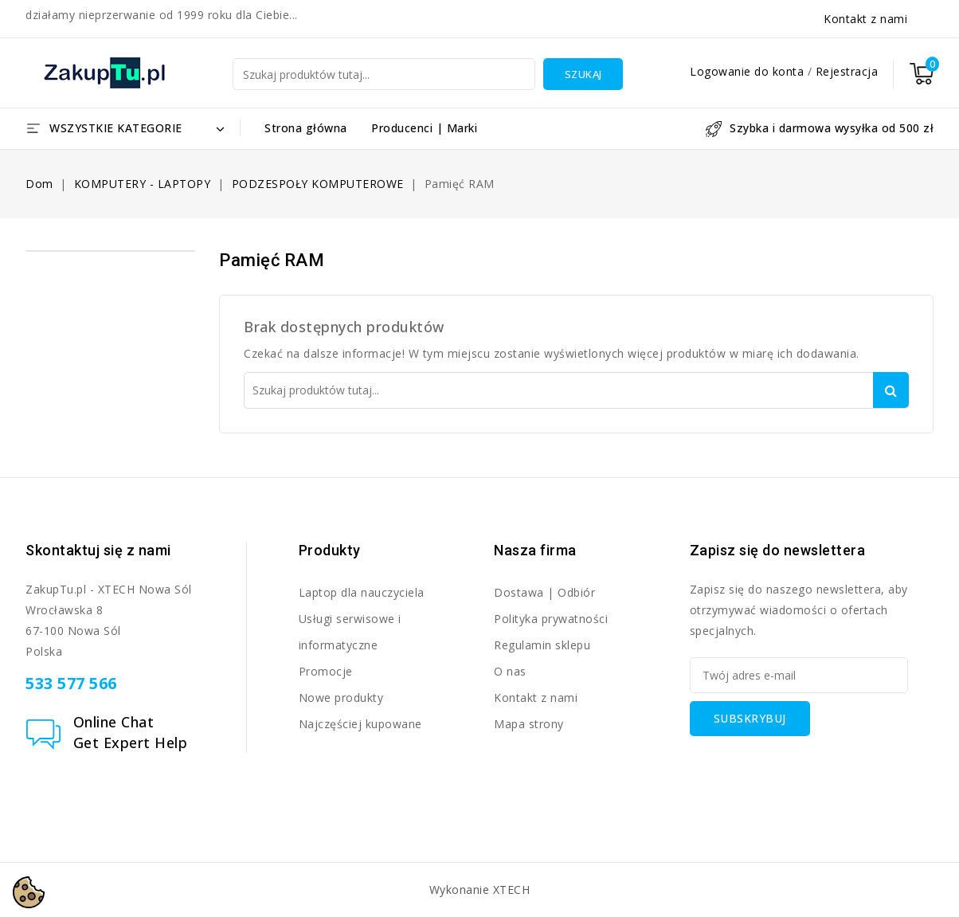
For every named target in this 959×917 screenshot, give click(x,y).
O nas (510, 671)
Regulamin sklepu (542, 644)
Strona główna (305, 127)
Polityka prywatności (551, 618)
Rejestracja (847, 71)
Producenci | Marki (424, 127)
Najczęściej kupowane (360, 723)
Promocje (326, 671)
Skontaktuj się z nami (98, 550)
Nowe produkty (341, 697)
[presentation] (811, 767)
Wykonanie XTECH (479, 889)
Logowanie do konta (749, 71)
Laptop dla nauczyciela (362, 592)
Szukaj (583, 74)
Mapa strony (529, 723)
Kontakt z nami (865, 18)
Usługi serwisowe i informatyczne (350, 631)
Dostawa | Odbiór (544, 592)
